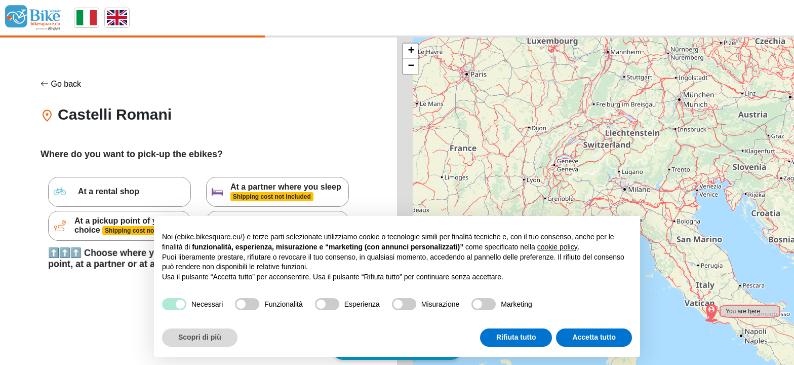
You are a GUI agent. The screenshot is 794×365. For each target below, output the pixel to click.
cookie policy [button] (557, 247)
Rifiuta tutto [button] (516, 337)
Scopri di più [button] (199, 337)
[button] (705, 306)
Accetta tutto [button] (594, 337)
